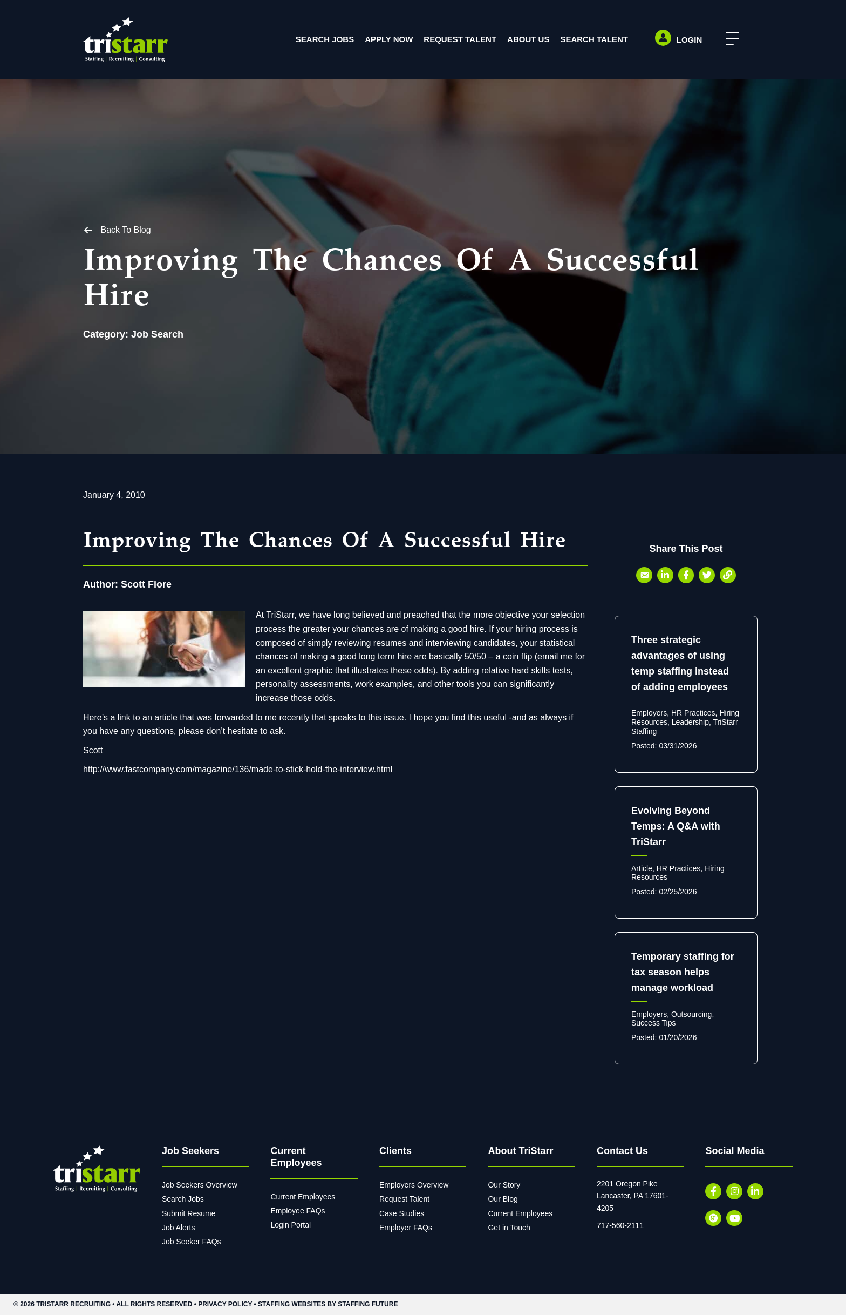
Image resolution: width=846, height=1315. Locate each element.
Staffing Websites (291, 1304)
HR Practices (693, 713)
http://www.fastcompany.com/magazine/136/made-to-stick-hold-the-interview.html (237, 769)
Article (641, 868)
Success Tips (653, 1023)
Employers (649, 713)
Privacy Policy (225, 1304)
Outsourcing (691, 1014)
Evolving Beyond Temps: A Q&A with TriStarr (675, 826)
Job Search (157, 334)
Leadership (690, 722)
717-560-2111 (620, 1225)
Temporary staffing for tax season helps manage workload (682, 972)
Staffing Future (368, 1304)
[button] (730, 39)
